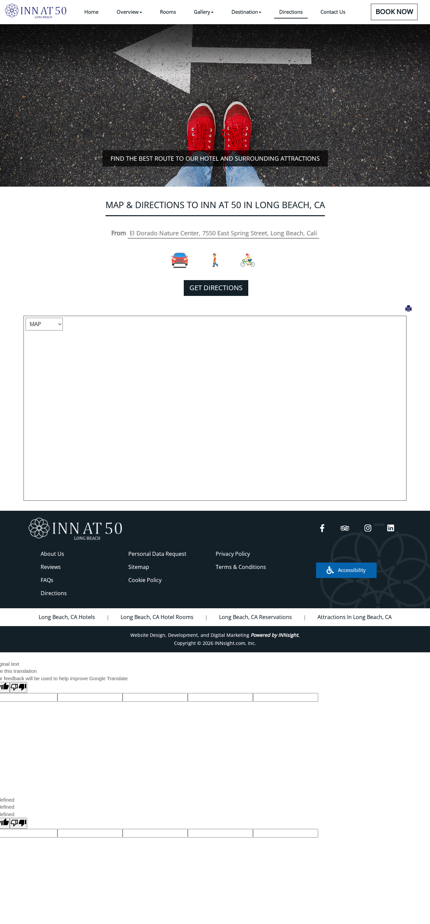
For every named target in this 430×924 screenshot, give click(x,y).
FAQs (47, 580)
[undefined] (18, 823)
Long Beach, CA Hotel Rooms (157, 617)
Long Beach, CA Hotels (67, 617)
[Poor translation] (18, 687)
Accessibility (346, 570)
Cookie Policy (145, 580)
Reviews (51, 567)
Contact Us (332, 11)
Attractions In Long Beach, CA (354, 617)
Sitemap (138, 567)
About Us (52, 553)
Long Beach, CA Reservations (255, 617)
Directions (54, 593)
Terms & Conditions (241, 567)
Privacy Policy (233, 553)
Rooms (168, 11)
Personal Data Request (157, 553)
